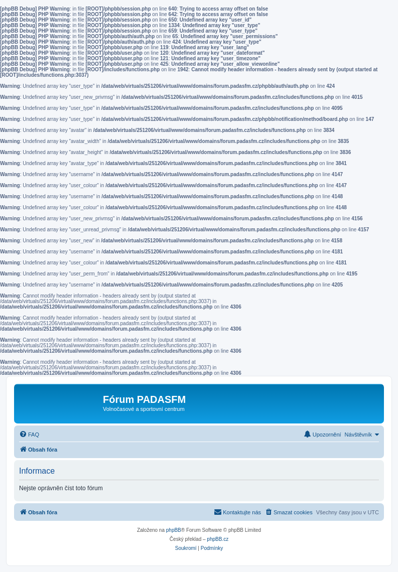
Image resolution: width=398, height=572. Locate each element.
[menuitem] (29, 434)
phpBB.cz (217, 539)
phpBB (173, 530)
